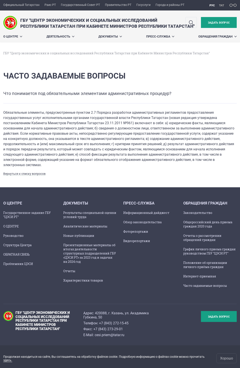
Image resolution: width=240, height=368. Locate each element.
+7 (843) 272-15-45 (114, 323)
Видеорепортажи (136, 241)
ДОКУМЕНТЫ (110, 36)
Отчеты (69, 271)
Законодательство (197, 213)
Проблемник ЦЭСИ (18, 264)
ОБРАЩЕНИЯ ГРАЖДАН (217, 36)
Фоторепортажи (135, 231)
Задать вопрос (219, 22)
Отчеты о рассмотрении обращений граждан (202, 238)
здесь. (7, 360)
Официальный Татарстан (21, 5)
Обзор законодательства (142, 222)
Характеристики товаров (83, 280)
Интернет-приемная (199, 276)
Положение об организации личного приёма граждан (205, 265)
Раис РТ (50, 5)
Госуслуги (143, 5)
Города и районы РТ (170, 5)
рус (212, 5)
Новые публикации (78, 236)
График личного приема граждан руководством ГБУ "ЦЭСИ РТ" (209, 251)
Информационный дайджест (146, 213)
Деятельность (60, 36)
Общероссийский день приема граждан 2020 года (207, 224)
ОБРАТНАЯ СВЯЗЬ (16, 254)
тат (221, 5)
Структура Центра (17, 245)
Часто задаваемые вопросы (205, 286)
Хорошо (226, 358)
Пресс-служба (160, 36)
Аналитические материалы (85, 226)
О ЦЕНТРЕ (12, 36)
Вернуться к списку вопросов (24, 173)
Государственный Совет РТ (80, 5)
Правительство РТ (118, 5)
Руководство (13, 236)
